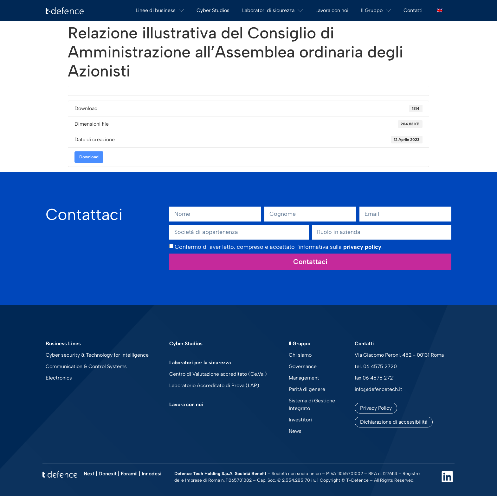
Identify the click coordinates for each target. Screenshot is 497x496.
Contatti (413, 10)
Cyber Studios (213, 10)
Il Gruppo (376, 10)
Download (89, 156)
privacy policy (362, 246)
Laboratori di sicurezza (272, 10)
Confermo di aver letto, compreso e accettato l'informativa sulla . (279, 246)
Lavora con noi (331, 10)
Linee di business (160, 10)
